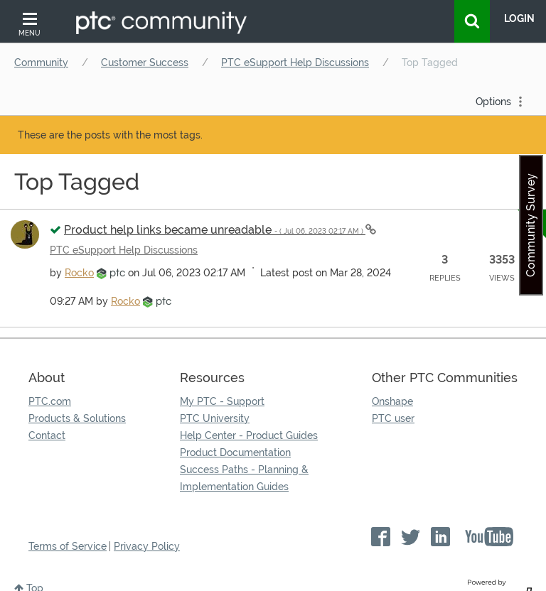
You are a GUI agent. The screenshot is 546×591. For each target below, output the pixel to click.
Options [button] (493, 101)
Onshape (392, 401)
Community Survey (530, 225)
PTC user (393, 418)
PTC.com (49, 401)
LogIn (519, 18)
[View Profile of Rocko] (79, 272)
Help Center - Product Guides (249, 435)
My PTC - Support (222, 401)
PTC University (215, 418)
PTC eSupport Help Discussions (295, 62)
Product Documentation (235, 452)
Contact (46, 435)
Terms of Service (67, 546)
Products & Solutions (77, 418)
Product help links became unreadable (214, 230)
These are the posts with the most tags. (110, 135)
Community (41, 62)
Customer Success (144, 62)
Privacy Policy (147, 546)
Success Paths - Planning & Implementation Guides (244, 478)
